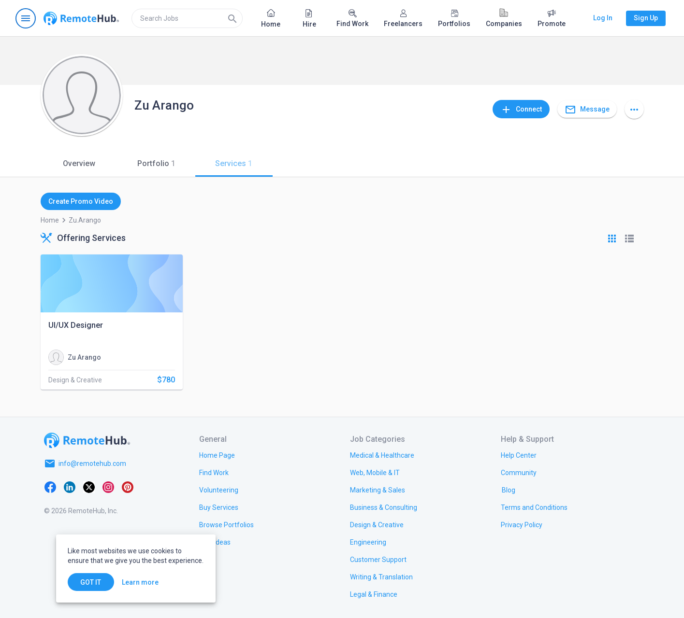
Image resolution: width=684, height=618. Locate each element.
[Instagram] (108, 486)
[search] (187, 18)
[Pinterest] (127, 486)
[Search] (232, 18)
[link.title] (217, 455)
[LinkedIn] (69, 486)
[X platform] (89, 486)
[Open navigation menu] (25, 18)
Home (50, 220)
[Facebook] (50, 486)
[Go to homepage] (81, 18)
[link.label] (518, 455)
